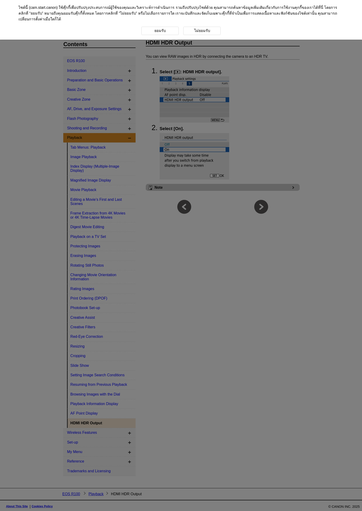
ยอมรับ (36, 13)
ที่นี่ (320, 8)
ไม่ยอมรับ (128, 13)
